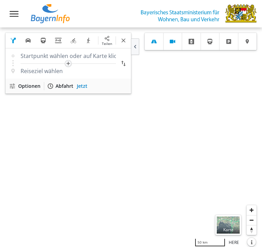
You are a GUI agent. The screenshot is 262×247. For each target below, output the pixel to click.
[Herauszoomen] (252, 220)
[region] (131, 137)
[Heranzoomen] (252, 210)
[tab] (154, 41)
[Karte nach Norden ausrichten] (252, 230)
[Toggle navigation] (14, 14)
